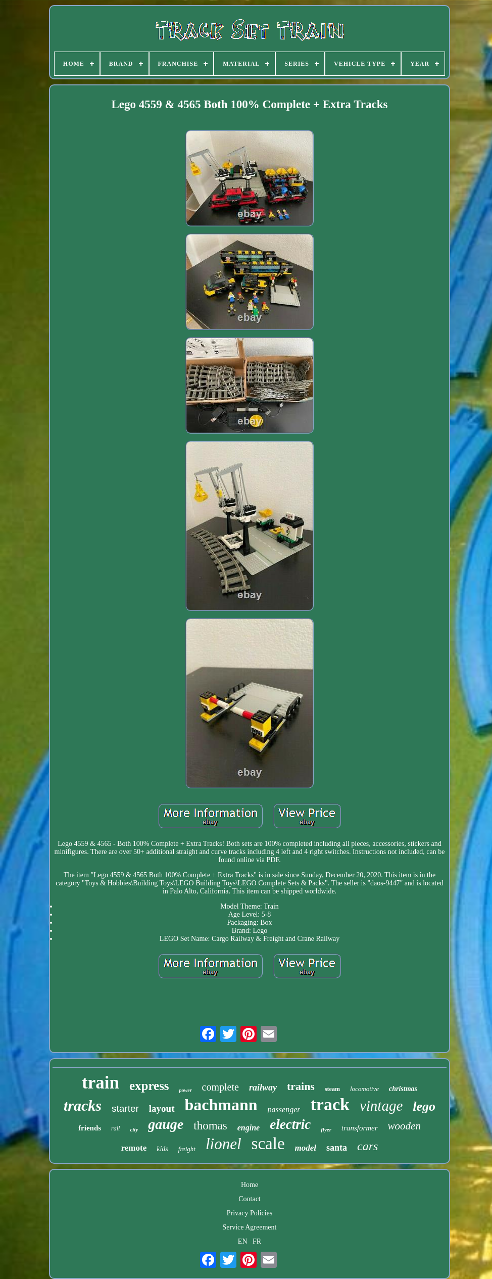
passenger (284, 1109)
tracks (83, 1105)
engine (248, 1127)
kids (162, 1149)
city (134, 1129)
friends (89, 1128)
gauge (165, 1124)
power (185, 1090)
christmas (403, 1089)
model (306, 1148)
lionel (223, 1144)
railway (263, 1087)
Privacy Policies (250, 1213)
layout (162, 1108)
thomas (210, 1125)
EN (243, 1241)
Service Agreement (250, 1227)
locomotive (364, 1089)
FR (257, 1241)
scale (268, 1143)
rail (115, 1128)
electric (290, 1124)
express (149, 1086)
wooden (404, 1126)
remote (134, 1148)
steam (332, 1089)
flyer (326, 1129)
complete (220, 1087)
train (100, 1083)
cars (367, 1146)
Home (249, 1185)
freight (186, 1149)
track (329, 1104)
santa (336, 1148)
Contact (249, 1199)
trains (301, 1086)
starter (125, 1108)
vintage (381, 1106)
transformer (359, 1128)
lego (424, 1106)
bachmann (221, 1105)
